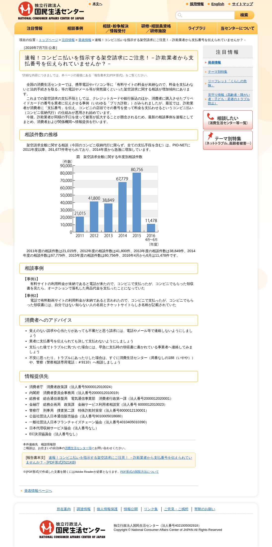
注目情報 (68, 40)
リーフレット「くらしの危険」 (227, 83)
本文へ (97, 4)
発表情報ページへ (38, 491)
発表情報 (84, 40)
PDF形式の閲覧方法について (139, 471)
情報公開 (131, 509)
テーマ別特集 (217, 72)
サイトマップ (242, 4)
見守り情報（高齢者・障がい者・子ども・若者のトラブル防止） (229, 99)
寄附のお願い (204, 509)
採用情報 (197, 4)
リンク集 (151, 509)
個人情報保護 (107, 509)
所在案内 (64, 509)
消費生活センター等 (78, 448)
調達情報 (84, 509)
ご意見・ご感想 (176, 509)
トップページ (48, 40)
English (217, 4)
